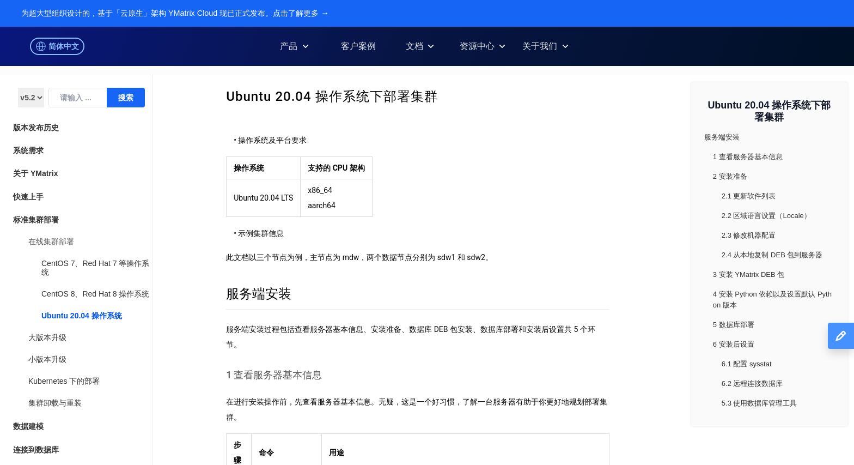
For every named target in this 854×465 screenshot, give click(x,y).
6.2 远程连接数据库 (752, 383)
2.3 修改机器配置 (749, 235)
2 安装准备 (730, 176)
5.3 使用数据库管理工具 (759, 403)
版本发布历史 (36, 127)
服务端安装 (258, 293)
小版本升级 (47, 359)
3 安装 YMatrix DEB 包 (748, 274)
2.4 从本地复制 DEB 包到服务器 (772, 255)
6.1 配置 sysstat (747, 364)
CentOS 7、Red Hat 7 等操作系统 (95, 267)
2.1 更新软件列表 (749, 196)
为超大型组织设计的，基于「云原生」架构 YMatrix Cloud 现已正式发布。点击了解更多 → (175, 13)
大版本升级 (47, 337)
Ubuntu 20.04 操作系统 (81, 315)
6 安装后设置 (733, 344)
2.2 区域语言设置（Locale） (766, 216)
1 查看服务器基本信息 (274, 375)
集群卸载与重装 (55, 402)
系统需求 (28, 150)
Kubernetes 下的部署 (64, 381)
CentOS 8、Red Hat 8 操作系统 (95, 293)
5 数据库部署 (733, 325)
